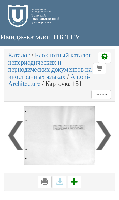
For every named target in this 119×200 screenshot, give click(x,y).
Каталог (19, 55)
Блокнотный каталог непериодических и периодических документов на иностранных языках (50, 66)
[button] (99, 68)
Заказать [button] (101, 94)
